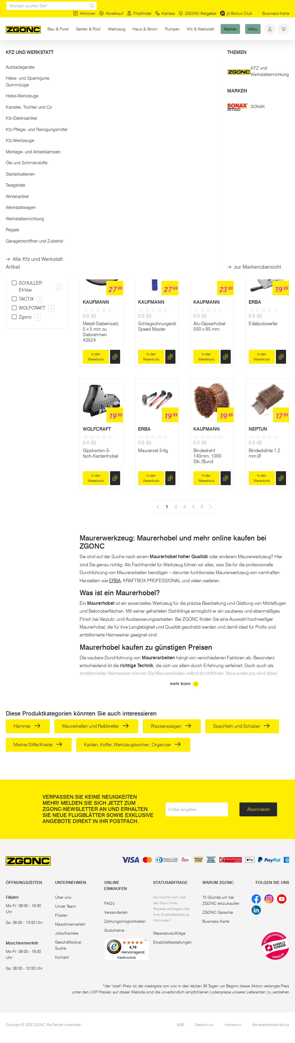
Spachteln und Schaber (241, 726)
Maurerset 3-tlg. (153, 450)
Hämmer (27, 726)
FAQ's (109, 903)
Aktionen (84, 13)
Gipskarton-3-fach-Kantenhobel (100, 453)
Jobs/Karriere (66, 933)
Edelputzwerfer (263, 323)
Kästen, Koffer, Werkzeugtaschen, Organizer (132, 744)
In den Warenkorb (96, 230)
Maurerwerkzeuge (78, 51)
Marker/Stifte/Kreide (38, 744)
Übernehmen (36, 150)
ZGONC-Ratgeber (197, 13)
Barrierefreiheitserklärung (270, 1024)
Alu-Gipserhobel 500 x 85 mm (209, 326)
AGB (180, 1024)
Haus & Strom (145, 29)
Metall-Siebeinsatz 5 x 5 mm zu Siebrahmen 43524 (100, 332)
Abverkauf (111, 13)
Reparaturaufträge (169, 933)
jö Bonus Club (236, 13)
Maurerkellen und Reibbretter (95, 726)
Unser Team (65, 906)
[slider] (12, 117)
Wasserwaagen (171, 726)
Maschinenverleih (70, 924)
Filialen (61, 915)
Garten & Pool (88, 29)
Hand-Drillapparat (211, 197)
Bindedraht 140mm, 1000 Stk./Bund (207, 456)
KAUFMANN (262, 175)
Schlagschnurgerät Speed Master (157, 326)
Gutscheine (114, 930)
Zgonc (89, 175)
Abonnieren (258, 809)
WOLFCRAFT (97, 429)
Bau (52, 51)
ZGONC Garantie (217, 912)
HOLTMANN (206, 175)
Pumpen (172, 29)
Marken (230, 29)
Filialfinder (139, 13)
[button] (37, 98)
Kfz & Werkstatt (200, 29)
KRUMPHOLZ (152, 175)
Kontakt (62, 957)
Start (10, 51)
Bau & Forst (58, 29)
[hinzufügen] (115, 230)
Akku (252, 29)
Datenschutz (204, 1024)
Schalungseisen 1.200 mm (154, 199)
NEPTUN (258, 429)
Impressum (232, 1024)
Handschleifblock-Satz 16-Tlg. (100, 199)
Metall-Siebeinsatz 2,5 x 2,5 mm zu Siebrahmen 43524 (266, 205)
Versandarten (116, 912)
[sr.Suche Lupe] (92, 6)
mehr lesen (184, 684)
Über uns (63, 897)
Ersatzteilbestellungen (172, 942)
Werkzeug (116, 29)
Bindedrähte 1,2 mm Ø (264, 453)
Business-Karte (275, 13)
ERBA (255, 302)
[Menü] (145, 941)
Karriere (165, 13)
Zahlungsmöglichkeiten (125, 921)
